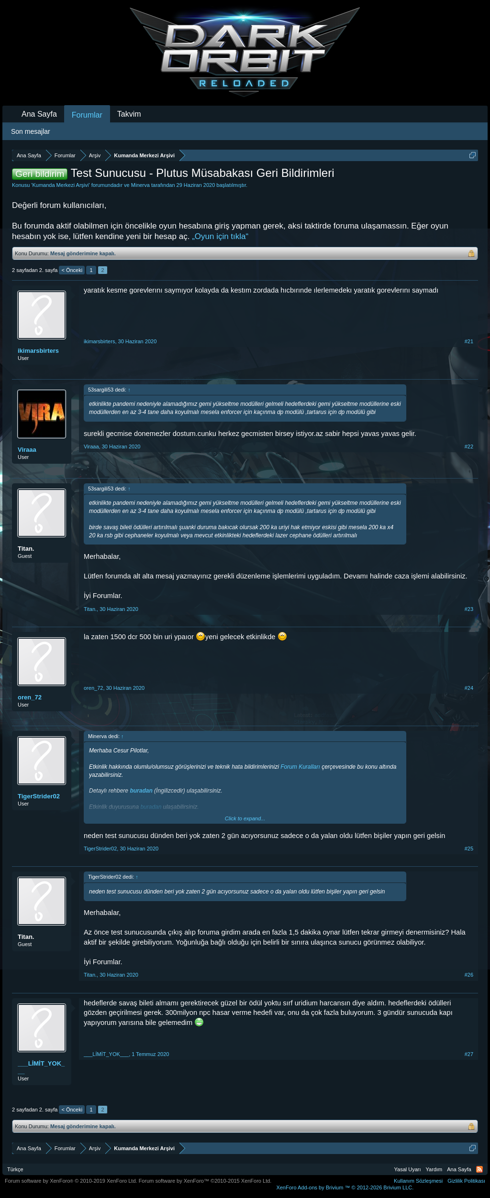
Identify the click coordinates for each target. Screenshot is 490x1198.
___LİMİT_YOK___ (41, 1067)
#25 (469, 848)
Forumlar (87, 115)
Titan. (26, 548)
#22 (469, 446)
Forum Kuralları (300, 766)
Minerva (140, 185)
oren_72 (30, 697)
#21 (469, 341)
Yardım (434, 1169)
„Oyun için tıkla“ (220, 236)
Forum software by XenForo (71, 1181)
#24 (469, 688)
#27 (469, 1054)
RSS (479, 1169)
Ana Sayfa (39, 114)
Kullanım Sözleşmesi (418, 1181)
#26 (469, 975)
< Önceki (71, 270)
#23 (469, 609)
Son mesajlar (30, 131)
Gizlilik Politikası (466, 1181)
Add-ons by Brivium (344, 1187)
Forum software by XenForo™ (205, 1181)
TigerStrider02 (39, 796)
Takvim (129, 114)
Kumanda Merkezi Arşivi (60, 185)
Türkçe (15, 1169)
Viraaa (27, 449)
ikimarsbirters (38, 350)
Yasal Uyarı (407, 1169)
